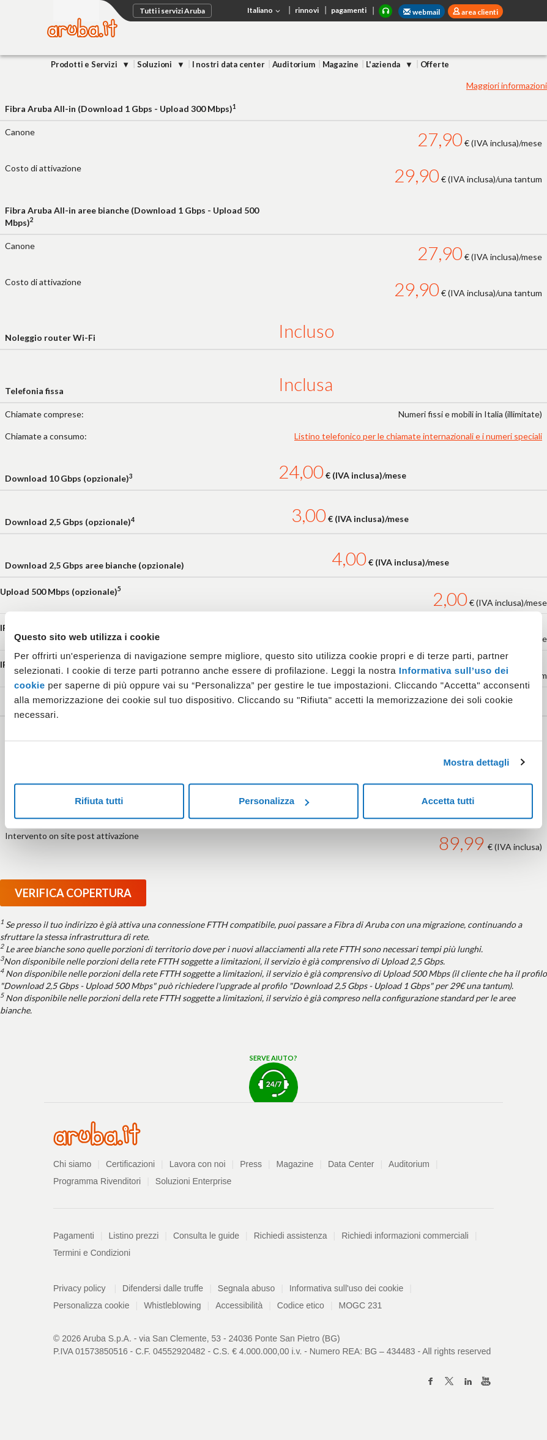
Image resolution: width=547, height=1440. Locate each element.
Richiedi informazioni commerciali (405, 1235)
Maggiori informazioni (506, 85)
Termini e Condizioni (91, 1253)
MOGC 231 (360, 1305)
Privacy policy (84, 1288)
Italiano (265, 11)
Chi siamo (72, 1164)
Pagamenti (73, 1235)
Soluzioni (155, 64)
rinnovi (307, 10)
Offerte (435, 64)
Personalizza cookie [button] (91, 1305)
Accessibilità (238, 1305)
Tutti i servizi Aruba (172, 10)
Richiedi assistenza (290, 1235)
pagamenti (349, 10)
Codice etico (300, 1305)
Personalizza (274, 801)
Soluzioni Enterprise (193, 1181)
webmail (421, 12)
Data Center (351, 1164)
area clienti (479, 12)
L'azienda (384, 64)
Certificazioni (130, 1164)
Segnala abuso (246, 1288)
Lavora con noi (197, 1164)
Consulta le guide (206, 1235)
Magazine (340, 64)
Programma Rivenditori (97, 1181)
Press (251, 1164)
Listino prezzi (134, 1235)
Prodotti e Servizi (85, 64)
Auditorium (293, 64)
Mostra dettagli (476, 762)
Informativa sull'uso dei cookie (346, 1288)
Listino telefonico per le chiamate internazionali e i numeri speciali (418, 436)
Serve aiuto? (273, 1078)
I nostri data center (228, 64)
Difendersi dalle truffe (162, 1288)
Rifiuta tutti (99, 801)
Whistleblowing (172, 1305)
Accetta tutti (448, 801)
